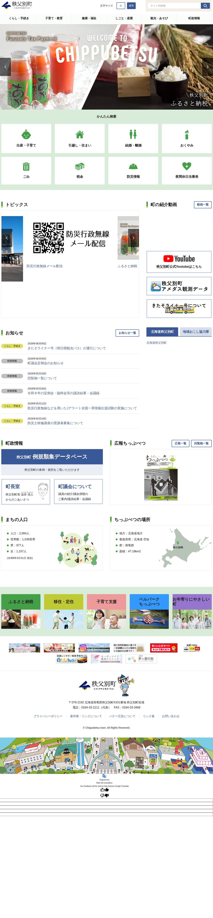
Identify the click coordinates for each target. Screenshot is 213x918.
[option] (106, 66)
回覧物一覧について (42, 378)
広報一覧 (180, 443)
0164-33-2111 (90, 707)
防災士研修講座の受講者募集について (55, 423)
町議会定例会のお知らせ (46, 363)
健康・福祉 (89, 18)
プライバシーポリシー (48, 716)
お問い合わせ (170, 716)
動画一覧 (203, 204)
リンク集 (149, 716)
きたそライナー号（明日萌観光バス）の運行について (67, 348)
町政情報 (194, 18)
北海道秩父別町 (162, 332)
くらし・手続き (19, 18)
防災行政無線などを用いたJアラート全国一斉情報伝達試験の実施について (82, 408)
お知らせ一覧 (127, 333)
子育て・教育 (54, 18)
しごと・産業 (124, 18)
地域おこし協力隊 (196, 332)
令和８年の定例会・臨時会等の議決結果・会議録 (63, 393)
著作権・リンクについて (86, 716)
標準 (131, 5)
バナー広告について (122, 716)
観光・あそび (159, 18)
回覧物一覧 (201, 443)
